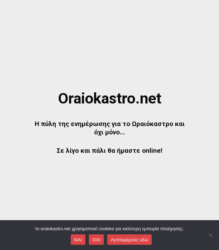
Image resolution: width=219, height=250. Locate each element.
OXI (96, 239)
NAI (78, 239)
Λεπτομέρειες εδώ (129, 239)
